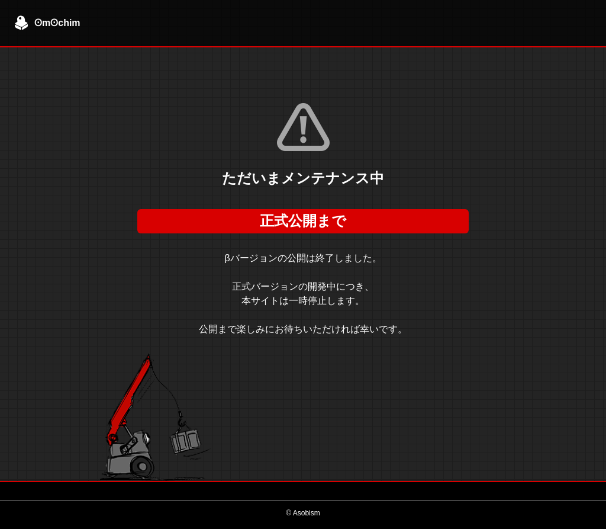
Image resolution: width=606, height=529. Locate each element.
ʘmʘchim (47, 23)
